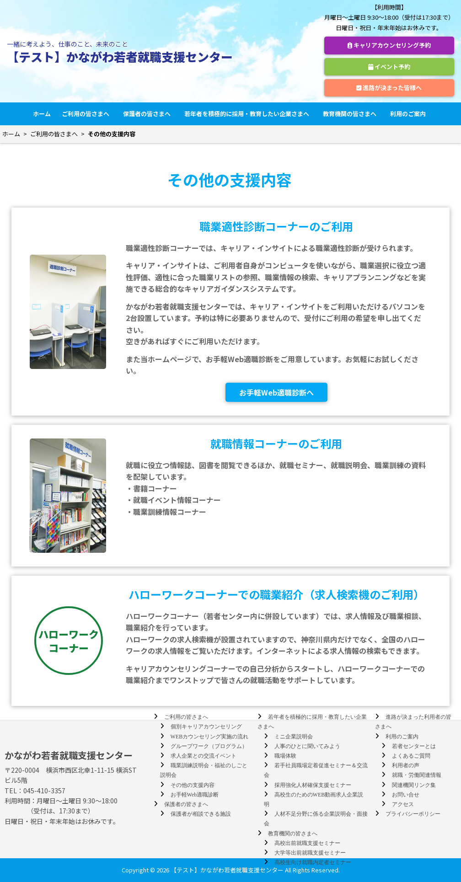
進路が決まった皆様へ (389, 87)
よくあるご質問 (411, 756)
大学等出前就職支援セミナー (310, 853)
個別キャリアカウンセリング (206, 726)
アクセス (403, 804)
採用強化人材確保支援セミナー (312, 785)
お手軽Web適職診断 (195, 794)
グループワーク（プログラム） (209, 746)
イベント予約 (389, 66)
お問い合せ (405, 794)
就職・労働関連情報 (416, 775)
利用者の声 (405, 765)
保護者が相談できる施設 (201, 814)
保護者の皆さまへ (148, 113)
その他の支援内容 (192, 785)
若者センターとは (414, 746)
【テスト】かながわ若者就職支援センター (120, 56)
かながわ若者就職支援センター (69, 755)
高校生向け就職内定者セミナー (312, 862)
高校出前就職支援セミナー (307, 843)
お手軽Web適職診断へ (276, 392)
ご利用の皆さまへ (87, 113)
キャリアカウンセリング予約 (389, 45)
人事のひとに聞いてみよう (307, 746)
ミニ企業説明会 (293, 736)
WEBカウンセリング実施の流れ (210, 736)
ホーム (42, 113)
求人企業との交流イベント (203, 756)
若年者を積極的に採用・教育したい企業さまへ (248, 113)
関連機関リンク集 (414, 785)
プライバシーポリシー (413, 814)
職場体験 (285, 756)
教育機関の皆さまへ (351, 113)
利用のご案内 (409, 113)
